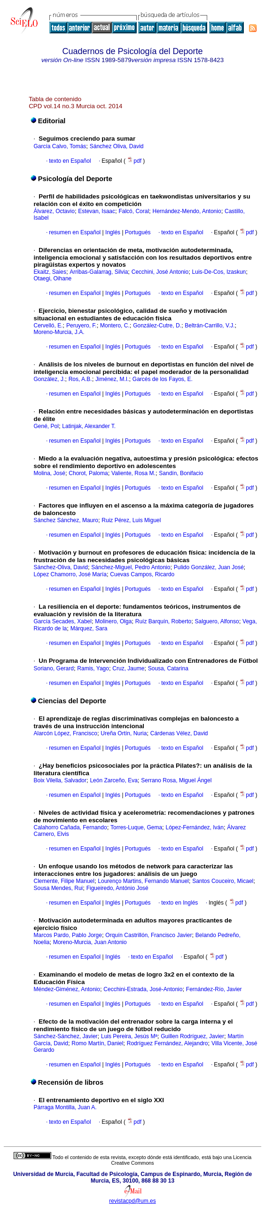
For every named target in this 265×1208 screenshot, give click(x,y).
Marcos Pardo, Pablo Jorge (68, 935)
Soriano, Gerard (54, 668)
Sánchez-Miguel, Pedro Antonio (130, 567)
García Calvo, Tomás (60, 146)
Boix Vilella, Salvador (60, 780)
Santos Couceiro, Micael (222, 881)
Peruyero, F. (81, 325)
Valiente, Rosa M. (133, 473)
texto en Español (70, 161)
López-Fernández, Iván (195, 827)
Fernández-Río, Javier (214, 989)
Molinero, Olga (113, 621)
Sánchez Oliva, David (117, 146)
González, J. (49, 379)
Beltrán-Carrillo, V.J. (209, 325)
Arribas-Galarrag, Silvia (99, 272)
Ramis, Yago (93, 668)
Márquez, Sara (89, 628)
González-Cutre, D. (157, 325)
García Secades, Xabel (63, 621)
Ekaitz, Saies (50, 272)
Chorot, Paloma (88, 473)
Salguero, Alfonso (217, 621)
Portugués (137, 232)
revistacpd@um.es (132, 1201)
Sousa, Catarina (168, 668)
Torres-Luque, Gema (136, 827)
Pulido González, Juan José (209, 567)
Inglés (112, 232)
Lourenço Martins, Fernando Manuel (143, 881)
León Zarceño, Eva (113, 780)
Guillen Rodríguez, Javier (192, 1036)
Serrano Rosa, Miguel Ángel (176, 780)
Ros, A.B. (80, 379)
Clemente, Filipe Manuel (64, 881)
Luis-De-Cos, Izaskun (219, 272)
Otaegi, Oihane (53, 278)
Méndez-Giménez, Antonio (67, 989)
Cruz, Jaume (128, 668)
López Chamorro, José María (70, 574)
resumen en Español (75, 232)
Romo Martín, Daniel (97, 1043)
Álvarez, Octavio (54, 211)
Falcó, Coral (133, 211)
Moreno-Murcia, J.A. (59, 332)
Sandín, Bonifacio (181, 473)
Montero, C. (115, 325)
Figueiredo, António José (117, 888)
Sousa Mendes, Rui (58, 888)
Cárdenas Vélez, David (179, 733)
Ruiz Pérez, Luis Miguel (131, 520)
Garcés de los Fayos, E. (162, 379)
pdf (135, 161)
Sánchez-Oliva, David (61, 567)
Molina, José (49, 473)
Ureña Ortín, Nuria (124, 733)
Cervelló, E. (48, 325)
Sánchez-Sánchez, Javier (66, 1036)
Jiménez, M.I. (112, 379)
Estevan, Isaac (96, 211)
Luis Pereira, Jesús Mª (129, 1036)
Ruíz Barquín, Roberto (163, 621)
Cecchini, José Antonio (160, 272)
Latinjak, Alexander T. (89, 426)
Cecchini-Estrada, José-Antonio (142, 989)
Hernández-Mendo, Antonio (187, 211)
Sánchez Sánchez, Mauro (66, 520)
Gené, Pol (46, 426)
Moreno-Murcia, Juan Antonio (90, 942)
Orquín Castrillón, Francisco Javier (148, 935)
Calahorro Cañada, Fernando (70, 827)
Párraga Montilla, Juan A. (65, 1107)
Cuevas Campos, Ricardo (142, 574)
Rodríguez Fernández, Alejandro (167, 1043)
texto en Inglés (179, 902)
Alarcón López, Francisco (65, 733)
